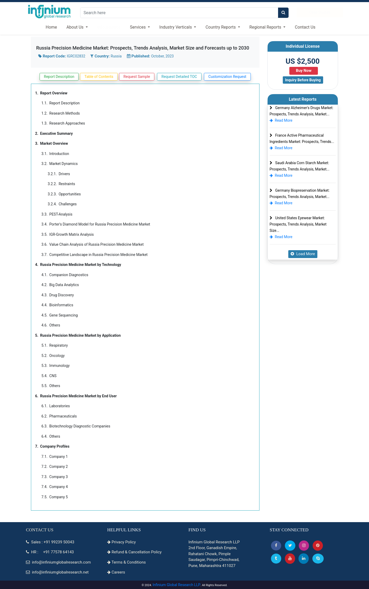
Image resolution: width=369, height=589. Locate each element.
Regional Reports (265, 27)
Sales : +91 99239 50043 (50, 542)
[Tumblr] (276, 558)
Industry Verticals (176, 27)
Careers (116, 572)
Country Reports (221, 27)
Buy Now (303, 70)
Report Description (59, 76)
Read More (281, 120)
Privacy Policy (121, 542)
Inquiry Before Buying (303, 80)
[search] (283, 13)
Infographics (109, 27)
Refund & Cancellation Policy (134, 552)
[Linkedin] (304, 558)
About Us (75, 27)
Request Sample (136, 76)
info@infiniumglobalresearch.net (57, 572)
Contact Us (305, 27)
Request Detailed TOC (179, 76)
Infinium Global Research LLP (176, 585)
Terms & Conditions (126, 562)
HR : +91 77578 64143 (50, 552)
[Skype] (318, 558)
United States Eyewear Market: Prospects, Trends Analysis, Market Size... (298, 224)
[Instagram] (304, 545)
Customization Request (227, 76)
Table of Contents (98, 76)
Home (51, 27)
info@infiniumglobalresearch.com (58, 562)
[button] (276, 545)
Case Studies (319, 12)
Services (138, 27)
